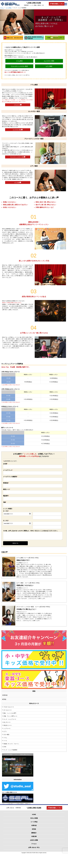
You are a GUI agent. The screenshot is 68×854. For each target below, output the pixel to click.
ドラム (5, 737)
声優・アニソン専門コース (10, 716)
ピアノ (5, 731)
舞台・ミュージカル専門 (10, 713)
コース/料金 (34, 822)
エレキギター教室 (49, 61)
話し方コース (7, 722)
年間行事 (34, 836)
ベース (5, 740)
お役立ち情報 (34, 840)
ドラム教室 (19, 61)
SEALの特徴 (34, 818)
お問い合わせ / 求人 (34, 847)
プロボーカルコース (9, 707)
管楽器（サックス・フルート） (11, 743)
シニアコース (7, 728)
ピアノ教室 (49, 66)
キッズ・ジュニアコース (10, 719)
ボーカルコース (8, 710)
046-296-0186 (34, 3)
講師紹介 (34, 832)
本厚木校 (4, 695)
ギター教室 (6, 734)
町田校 (4, 699)
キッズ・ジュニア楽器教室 (10, 749)
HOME (34, 814)
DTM (5, 746)
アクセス (34, 843)
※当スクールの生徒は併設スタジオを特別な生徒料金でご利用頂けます (16, 803)
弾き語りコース (8, 725)
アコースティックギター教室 (19, 66)
